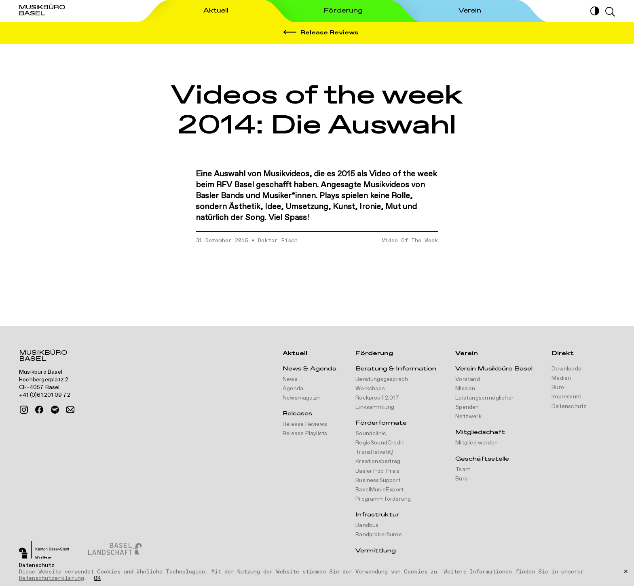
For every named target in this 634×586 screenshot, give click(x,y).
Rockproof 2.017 (377, 398)
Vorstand (467, 379)
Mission (465, 388)
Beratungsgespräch (381, 379)
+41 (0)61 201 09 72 (44, 395)
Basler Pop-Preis (377, 471)
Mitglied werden (476, 442)
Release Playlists (305, 433)
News (290, 379)
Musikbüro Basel (43, 356)
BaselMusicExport (379, 489)
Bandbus (366, 525)
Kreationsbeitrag (377, 461)
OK (97, 578)
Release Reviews (305, 424)
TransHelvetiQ (374, 452)
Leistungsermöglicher (484, 398)
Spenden (467, 407)
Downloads (566, 368)
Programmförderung (383, 499)
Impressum (566, 396)
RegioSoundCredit (379, 442)
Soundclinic (370, 433)
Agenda (293, 388)
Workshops (370, 388)
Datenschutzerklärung (51, 578)
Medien (561, 378)
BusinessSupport (378, 480)
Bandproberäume (378, 534)
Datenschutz (569, 406)
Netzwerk (468, 416)
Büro (461, 478)
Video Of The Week (410, 240)
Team (463, 469)
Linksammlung (374, 407)
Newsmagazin (302, 398)
